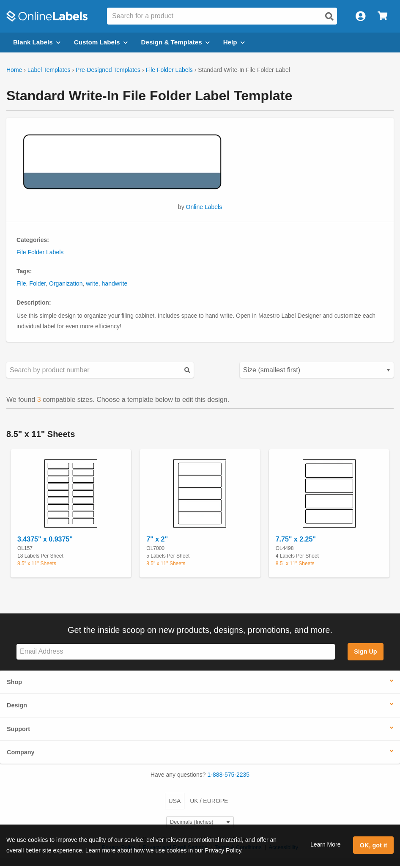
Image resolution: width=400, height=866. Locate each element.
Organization (65, 283)
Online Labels (204, 206)
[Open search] (329, 16)
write (92, 283)
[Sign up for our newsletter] (175, 652)
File (21, 283)
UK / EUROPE (209, 800)
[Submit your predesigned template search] (187, 370)
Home (14, 69)
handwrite (115, 283)
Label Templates (49, 69)
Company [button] (21, 752)
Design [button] (17, 705)
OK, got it (373, 845)
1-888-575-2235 (229, 774)
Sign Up (365, 651)
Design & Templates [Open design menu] (175, 42)
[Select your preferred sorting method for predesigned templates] (317, 370)
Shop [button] (14, 682)
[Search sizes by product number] (100, 370)
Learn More (325, 844)
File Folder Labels (168, 69)
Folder (37, 283)
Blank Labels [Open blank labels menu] (36, 42)
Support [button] (18, 729)
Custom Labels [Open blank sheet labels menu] (101, 42)
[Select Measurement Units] (200, 822)
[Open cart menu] (382, 16)
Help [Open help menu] (234, 42)
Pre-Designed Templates (108, 69)
